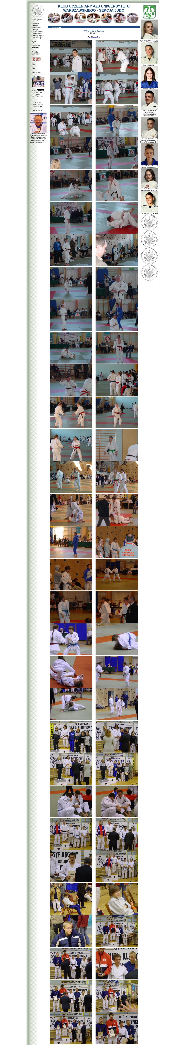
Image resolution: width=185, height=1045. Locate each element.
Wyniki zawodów (94, 37)
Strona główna (37, 20)
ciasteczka (38, 106)
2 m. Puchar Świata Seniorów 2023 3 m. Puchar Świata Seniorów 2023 (149, 112)
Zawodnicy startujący (36, 47)
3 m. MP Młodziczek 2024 (149, 212)
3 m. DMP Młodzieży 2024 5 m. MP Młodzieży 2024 (149, 165)
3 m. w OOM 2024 (149, 87)
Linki (33, 64)
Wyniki (34, 42)
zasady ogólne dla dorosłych (38, 37)
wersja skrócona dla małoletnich (38, 32)
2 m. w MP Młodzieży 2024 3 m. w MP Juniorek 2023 (149, 40)
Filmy (34, 68)
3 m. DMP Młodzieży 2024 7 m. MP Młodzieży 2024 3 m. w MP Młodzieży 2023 (149, 139)
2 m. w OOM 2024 (149, 64)
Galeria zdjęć (36, 72)
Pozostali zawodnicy (35, 53)
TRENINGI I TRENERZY (36, 59)
